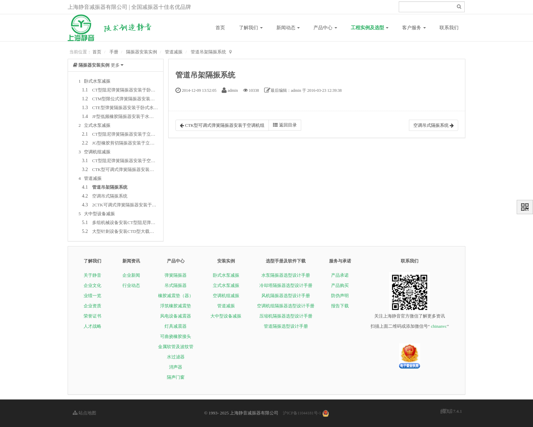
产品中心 (325, 27)
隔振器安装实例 (141, 51)
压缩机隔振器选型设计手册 (285, 316)
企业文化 (92, 285)
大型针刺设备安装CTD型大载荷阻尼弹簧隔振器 (138, 231)
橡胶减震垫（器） (175, 295)
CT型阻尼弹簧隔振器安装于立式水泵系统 (132, 134)
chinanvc (439, 326)
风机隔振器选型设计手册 (285, 295)
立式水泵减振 (226, 285)
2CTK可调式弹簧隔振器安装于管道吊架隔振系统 (139, 204)
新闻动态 (288, 27)
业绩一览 (92, 295)
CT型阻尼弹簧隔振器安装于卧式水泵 (128, 89)
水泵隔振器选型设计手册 (285, 275)
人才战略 (92, 326)
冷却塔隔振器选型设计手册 (285, 285)
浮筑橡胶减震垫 (175, 305)
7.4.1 (451, 412)
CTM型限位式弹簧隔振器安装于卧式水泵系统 (136, 98)
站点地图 (84, 412)
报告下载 (340, 305)
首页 (220, 27)
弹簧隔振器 (176, 275)
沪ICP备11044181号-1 (302, 413)
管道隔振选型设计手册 (286, 326)
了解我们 (251, 27)
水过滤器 (176, 356)
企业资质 (92, 305)
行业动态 (131, 285)
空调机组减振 (226, 295)
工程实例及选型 (370, 27)
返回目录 (284, 124)
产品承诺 (340, 275)
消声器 (175, 367)
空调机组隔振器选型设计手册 (285, 305)
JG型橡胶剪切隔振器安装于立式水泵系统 (132, 143)
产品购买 (340, 285)
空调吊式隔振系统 (109, 196)
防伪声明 (340, 295)
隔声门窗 (176, 377)
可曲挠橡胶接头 (175, 336)
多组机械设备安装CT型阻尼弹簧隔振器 (130, 222)
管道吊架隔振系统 (208, 51)
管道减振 (174, 51)
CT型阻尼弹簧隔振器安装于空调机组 (128, 160)
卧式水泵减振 (226, 275)
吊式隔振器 (176, 285)
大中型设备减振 (225, 316)
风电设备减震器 (175, 316)
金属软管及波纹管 (175, 346)
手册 (113, 51)
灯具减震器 (176, 326)
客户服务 (414, 27)
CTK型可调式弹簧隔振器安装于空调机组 (132, 169)
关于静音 (92, 275)
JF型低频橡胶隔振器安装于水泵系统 (127, 116)
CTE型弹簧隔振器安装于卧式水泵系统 (129, 107)
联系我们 (449, 27)
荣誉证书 (92, 316)
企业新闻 (131, 275)
